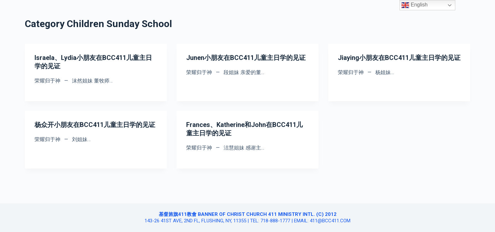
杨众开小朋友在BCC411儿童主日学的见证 (95, 125)
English (414, 5)
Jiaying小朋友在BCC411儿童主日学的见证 (399, 58)
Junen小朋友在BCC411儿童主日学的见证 (246, 58)
